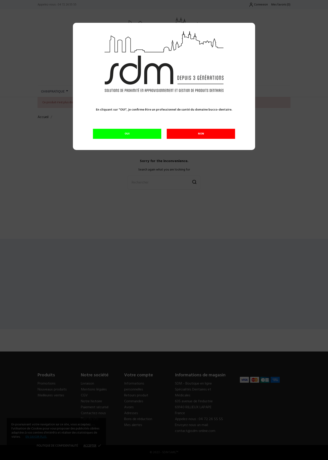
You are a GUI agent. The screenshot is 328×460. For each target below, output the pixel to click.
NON (201, 134)
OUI (127, 134)
